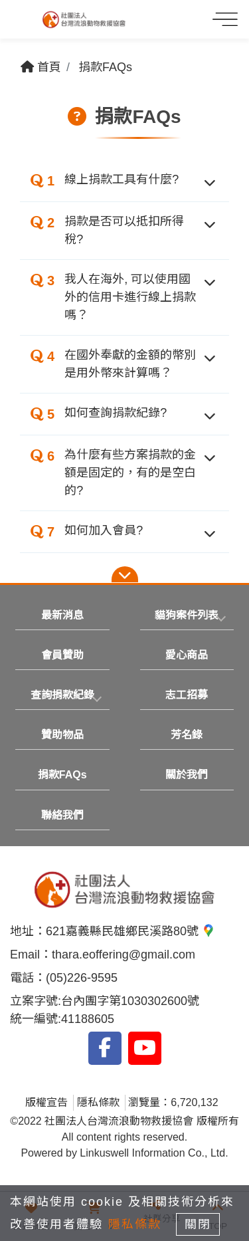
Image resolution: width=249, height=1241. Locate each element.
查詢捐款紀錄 (62, 695)
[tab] (187, 615)
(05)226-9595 (82, 977)
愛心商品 (186, 655)
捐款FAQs (105, 67)
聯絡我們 (62, 815)
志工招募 (186, 695)
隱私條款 (98, 1102)
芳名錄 (187, 734)
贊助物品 (62, 734)
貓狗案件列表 (186, 615)
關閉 (198, 1224)
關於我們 (186, 774)
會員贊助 (62, 655)
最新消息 (62, 615)
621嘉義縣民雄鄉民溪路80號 (130, 931)
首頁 (41, 67)
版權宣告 (46, 1102)
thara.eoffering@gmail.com (123, 954)
